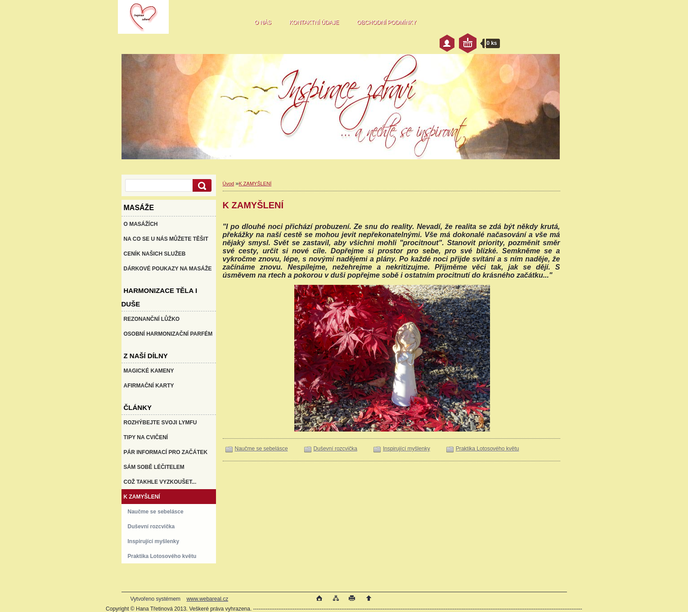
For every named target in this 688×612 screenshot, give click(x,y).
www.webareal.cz (207, 599)
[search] (200, 185)
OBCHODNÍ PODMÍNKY (386, 22)
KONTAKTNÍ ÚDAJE (314, 22)
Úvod (228, 183)
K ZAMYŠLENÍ (254, 183)
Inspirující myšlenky (406, 449)
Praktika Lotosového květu (487, 449)
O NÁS (263, 22)
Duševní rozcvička (335, 449)
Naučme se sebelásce (261, 449)
